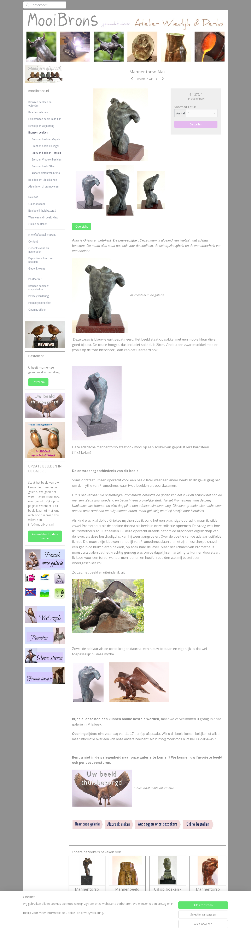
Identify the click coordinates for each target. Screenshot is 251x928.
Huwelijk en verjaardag (41, 126)
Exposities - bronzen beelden (40, 260)
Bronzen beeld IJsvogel (45, 146)
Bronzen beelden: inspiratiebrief (38, 288)
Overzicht (81, 226)
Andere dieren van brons (46, 173)
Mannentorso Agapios (87, 891)
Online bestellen (37, 224)
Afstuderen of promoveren (43, 186)
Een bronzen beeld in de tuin (44, 119)
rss (118, 920)
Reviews (33, 197)
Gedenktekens (36, 268)
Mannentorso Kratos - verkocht (207, 891)
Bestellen (196, 124)
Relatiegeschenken (39, 302)
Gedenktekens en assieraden (38, 250)
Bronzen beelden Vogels (46, 139)
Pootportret (34, 279)
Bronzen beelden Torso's (46, 153)
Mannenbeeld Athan (127, 891)
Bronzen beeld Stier (43, 166)
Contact (33, 241)
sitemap (109, 920)
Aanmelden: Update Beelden (45, 536)
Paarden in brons (38, 112)
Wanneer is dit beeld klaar (43, 217)
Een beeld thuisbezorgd (42, 210)
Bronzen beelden (38, 132)
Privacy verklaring (38, 296)
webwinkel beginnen (134, 920)
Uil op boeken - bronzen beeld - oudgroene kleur (167, 894)
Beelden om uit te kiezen (42, 180)
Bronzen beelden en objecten (40, 104)
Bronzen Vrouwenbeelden (47, 159)
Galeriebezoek (36, 204)
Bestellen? (38, 382)
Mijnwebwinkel (170, 920)
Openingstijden (37, 309)
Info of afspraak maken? (42, 234)
